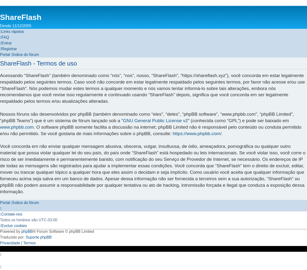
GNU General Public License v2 (155, 120)
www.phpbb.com (17, 127)
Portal (5, 55)
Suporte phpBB (39, 237)
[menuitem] (4, 37)
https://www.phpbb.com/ (197, 133)
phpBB (27, 231)
